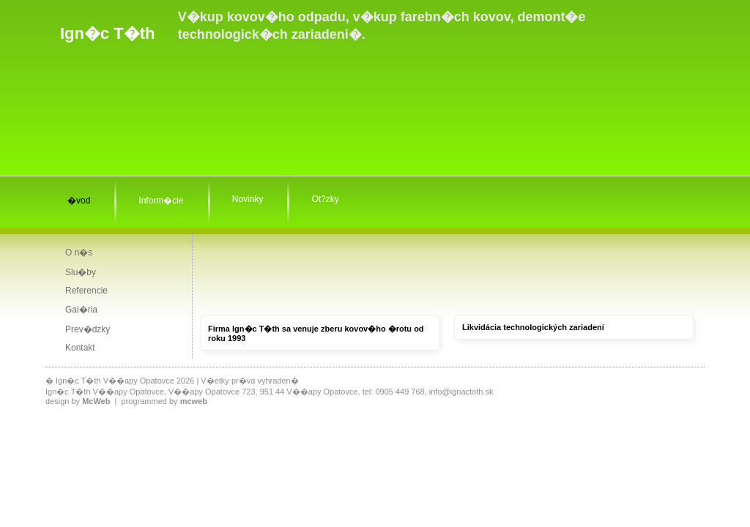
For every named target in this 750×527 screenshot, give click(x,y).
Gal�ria (81, 309)
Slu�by (80, 272)
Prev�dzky (87, 329)
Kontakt (80, 348)
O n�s (78, 252)
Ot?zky (324, 199)
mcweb (193, 401)
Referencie (86, 290)
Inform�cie (160, 200)
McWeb (96, 401)
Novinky (248, 199)
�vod (78, 200)
